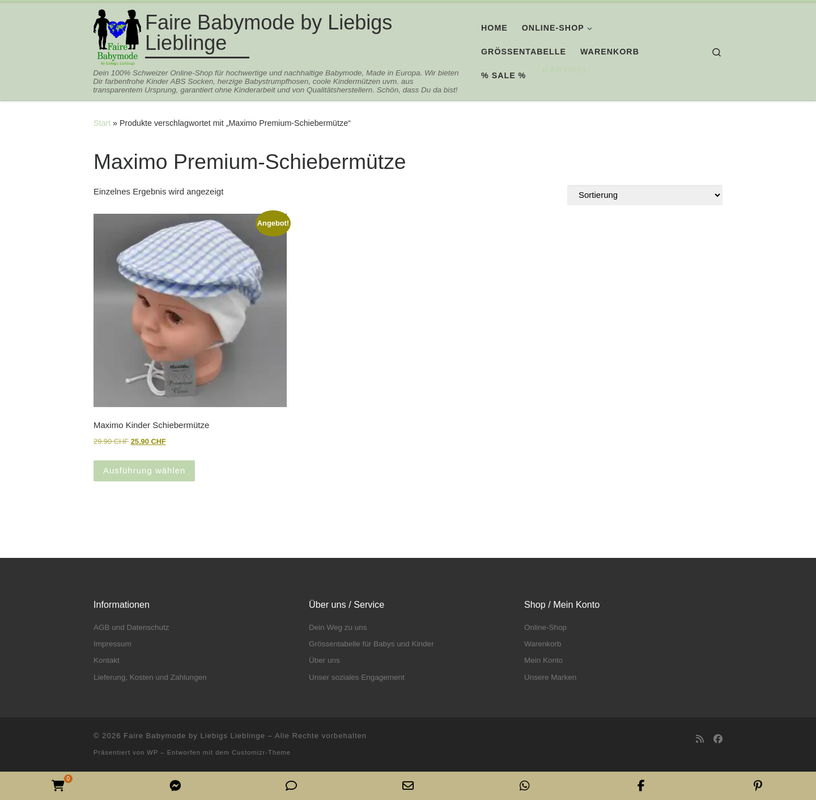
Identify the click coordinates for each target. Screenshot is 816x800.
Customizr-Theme (261, 752)
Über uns (324, 660)
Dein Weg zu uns (338, 627)
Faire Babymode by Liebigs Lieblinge (194, 735)
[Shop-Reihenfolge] (644, 195)
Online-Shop (545, 627)
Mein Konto (543, 660)
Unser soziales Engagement (357, 677)
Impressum (112, 644)
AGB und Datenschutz (131, 627)
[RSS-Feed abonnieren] (700, 739)
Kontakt (107, 660)
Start (102, 123)
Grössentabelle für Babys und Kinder (371, 644)
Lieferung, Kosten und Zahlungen (150, 677)
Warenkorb (543, 644)
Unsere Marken (550, 677)
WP (152, 752)
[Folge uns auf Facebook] (717, 739)
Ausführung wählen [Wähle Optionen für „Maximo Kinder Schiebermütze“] (144, 470)
